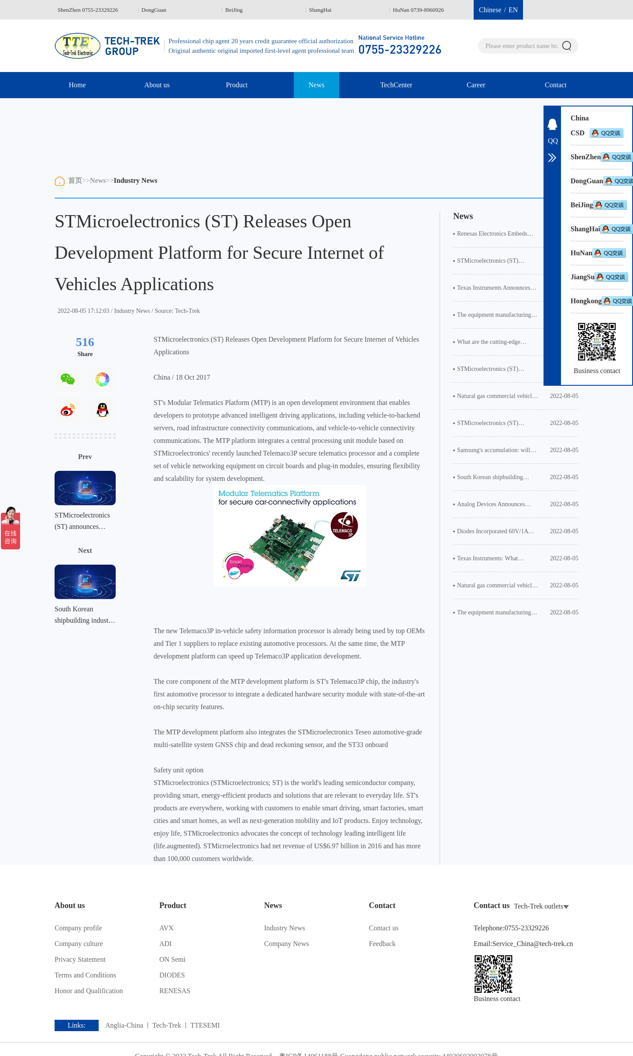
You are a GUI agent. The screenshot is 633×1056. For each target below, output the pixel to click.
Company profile (78, 928)
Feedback (382, 943)
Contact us (384, 928)
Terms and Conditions (85, 975)
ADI (165, 943)
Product (237, 85)
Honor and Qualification (89, 990)
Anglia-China (124, 1025)
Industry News (136, 180)
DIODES (172, 975)
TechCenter (396, 85)
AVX (166, 928)
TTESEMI (205, 1025)
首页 (75, 180)
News (316, 85)
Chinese (490, 10)
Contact (556, 85)
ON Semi (172, 959)
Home (77, 85)
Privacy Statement (80, 959)
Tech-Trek (166, 1025)
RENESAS (174, 990)
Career (476, 85)
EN (513, 10)
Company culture (79, 943)
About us (157, 85)
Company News (286, 943)
